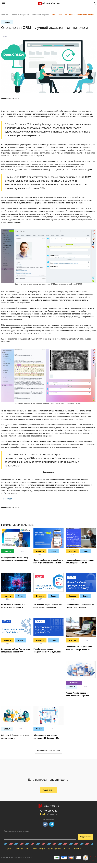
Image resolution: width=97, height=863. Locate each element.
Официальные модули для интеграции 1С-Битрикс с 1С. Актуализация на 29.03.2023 (46, 738)
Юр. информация (54, 848)
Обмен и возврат (38, 848)
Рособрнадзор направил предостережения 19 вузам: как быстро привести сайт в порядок (48, 652)
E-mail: (48, 814)
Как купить (8, 848)
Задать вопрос (49, 790)
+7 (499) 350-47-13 (48, 811)
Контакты (67, 848)
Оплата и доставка (22, 848)
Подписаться (85, 837)
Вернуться (6, 499)
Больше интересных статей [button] (48, 751)
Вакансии (77, 848)
